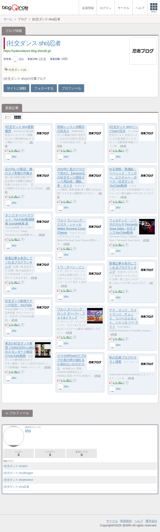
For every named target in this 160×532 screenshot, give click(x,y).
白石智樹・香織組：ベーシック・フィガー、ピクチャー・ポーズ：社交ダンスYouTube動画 (122, 177)
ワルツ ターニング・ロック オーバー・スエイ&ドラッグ (71, 313)
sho (18, 58)
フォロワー (50, 454)
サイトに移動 (16, 88)
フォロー (18, 454)
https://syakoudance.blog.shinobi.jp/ (27, 51)
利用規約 (126, 521)
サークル (112, 521)
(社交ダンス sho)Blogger (18, 472)
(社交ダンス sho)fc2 (16, 466)
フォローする (43, 88)
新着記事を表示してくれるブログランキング (18, 262)
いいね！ (14, 150)
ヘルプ (138, 521)
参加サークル (81, 454)
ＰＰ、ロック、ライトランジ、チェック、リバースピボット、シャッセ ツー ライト (123, 318)
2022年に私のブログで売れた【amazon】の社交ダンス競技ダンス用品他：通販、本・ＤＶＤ (71, 177)
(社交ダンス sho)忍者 (33, 43)
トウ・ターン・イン (70, 267)
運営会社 (151, 521)
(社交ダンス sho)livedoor (18, 479)
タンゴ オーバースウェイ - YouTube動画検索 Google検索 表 (19, 219)
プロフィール (71, 88)
